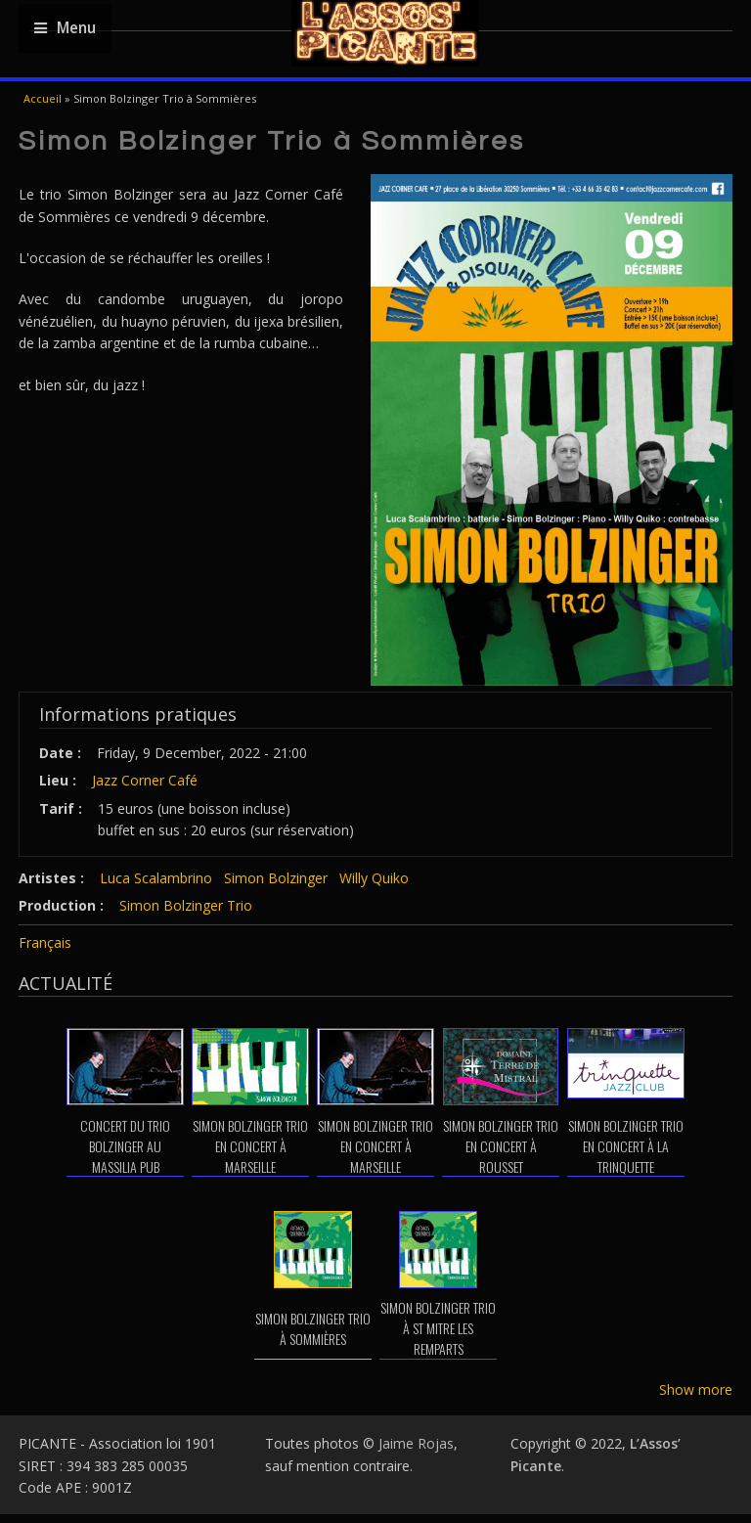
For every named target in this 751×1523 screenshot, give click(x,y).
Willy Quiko (374, 878)
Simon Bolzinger (276, 878)
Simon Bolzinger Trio (185, 905)
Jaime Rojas (416, 1443)
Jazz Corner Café (145, 780)
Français (45, 942)
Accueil (42, 98)
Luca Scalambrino (156, 878)
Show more (695, 1389)
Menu (65, 28)
